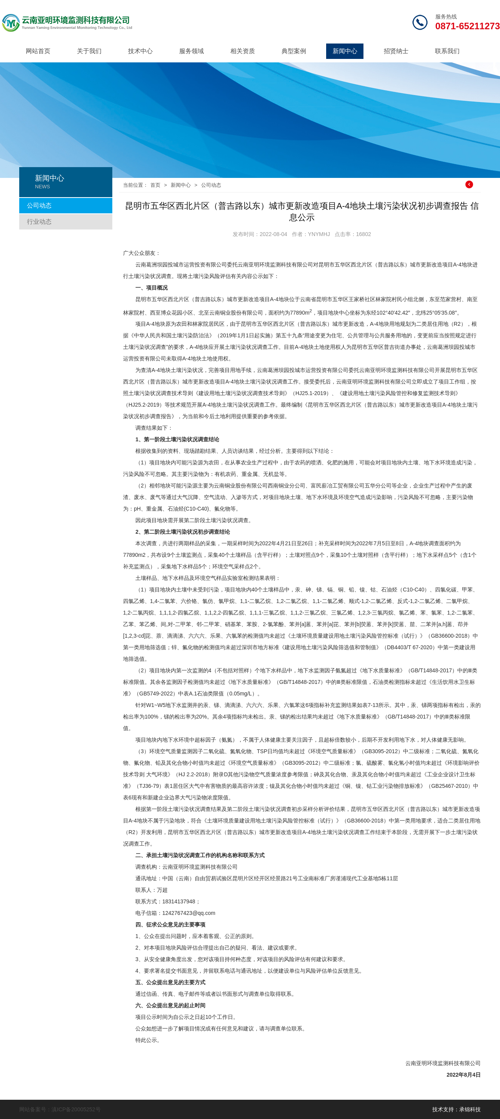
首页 (155, 185)
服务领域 (191, 51)
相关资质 (242, 51)
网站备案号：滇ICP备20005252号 (60, 1109)
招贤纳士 (396, 51)
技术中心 (140, 51)
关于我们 (89, 51)
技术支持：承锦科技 (456, 1109)
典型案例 (294, 51)
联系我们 (447, 51)
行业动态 (39, 221)
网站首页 (38, 51)
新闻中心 (345, 51)
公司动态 (39, 205)
